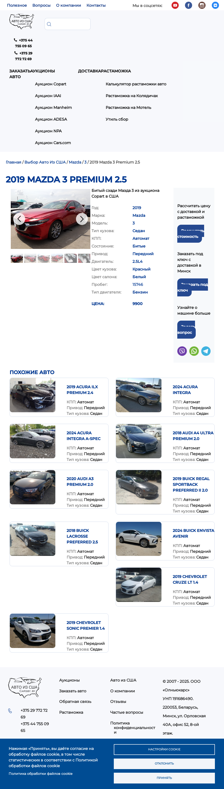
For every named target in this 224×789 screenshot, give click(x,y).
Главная (13, 128)
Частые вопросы (126, 679)
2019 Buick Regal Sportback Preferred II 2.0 (191, 451)
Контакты (96, 5)
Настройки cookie (164, 746)
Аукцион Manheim (81, 69)
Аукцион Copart (87, 44)
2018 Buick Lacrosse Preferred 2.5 (82, 503)
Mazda (75, 128)
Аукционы (79, 23)
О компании (68, 5)
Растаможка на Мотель (168, 66)
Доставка (126, 23)
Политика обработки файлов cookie (40, 771)
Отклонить (164, 762)
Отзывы (118, 668)
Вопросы (41, 5)
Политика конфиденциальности (132, 694)
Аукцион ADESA (87, 82)
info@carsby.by (179, 708)
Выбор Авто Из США (45, 128)
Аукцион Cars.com (80, 107)
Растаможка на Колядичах (172, 55)
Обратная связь (75, 668)
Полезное (17, 5)
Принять (164, 777)
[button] (50, 185)
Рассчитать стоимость (190, 200)
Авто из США (123, 646)
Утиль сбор (157, 76)
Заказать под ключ (192, 254)
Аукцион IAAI (85, 55)
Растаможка (71, 679)
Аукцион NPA (85, 93)
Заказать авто (53, 26)
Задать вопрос (186, 296)
